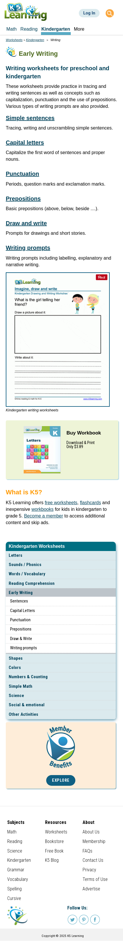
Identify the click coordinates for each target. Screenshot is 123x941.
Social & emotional (26, 704)
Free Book (54, 851)
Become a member (43, 515)
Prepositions (20, 629)
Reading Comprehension (32, 583)
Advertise (91, 889)
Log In (89, 13)
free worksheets (61, 502)
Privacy (89, 869)
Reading (14, 841)
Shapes (16, 658)
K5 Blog (52, 860)
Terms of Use (95, 879)
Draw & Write (21, 638)
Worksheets (14, 40)
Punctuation (20, 619)
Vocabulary (17, 879)
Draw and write (26, 223)
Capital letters (25, 142)
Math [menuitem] (11, 29)
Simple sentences (30, 118)
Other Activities (23, 714)
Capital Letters (22, 610)
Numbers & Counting (28, 676)
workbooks (42, 509)
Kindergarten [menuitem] (55, 29)
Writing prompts (23, 647)
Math (11, 832)
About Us (91, 832)
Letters (15, 555)
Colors (15, 667)
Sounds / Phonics (25, 564)
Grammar (15, 869)
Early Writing (21, 592)
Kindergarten (35, 40)
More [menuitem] (79, 29)
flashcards (90, 502)
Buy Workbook (83, 433)
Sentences (19, 601)
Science (16, 695)
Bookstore (54, 841)
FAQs (87, 851)
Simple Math (20, 686)
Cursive (14, 898)
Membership (94, 841)
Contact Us (93, 860)
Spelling (14, 889)
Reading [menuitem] (29, 29)
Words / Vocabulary (27, 573)
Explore (61, 780)
